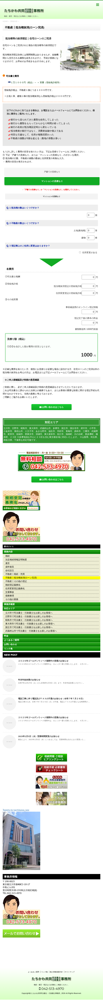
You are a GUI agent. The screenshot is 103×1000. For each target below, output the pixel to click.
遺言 (7, 563)
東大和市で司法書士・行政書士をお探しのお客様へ (30, 624)
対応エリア (9, 608)
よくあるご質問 (11, 640)
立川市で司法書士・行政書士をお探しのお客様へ (29, 613)
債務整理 (9, 596)
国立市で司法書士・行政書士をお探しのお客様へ (29, 627)
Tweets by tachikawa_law (16, 810)
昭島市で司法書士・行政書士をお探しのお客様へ (29, 620)
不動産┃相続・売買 (15, 574)
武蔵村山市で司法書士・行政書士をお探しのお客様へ (31, 631)
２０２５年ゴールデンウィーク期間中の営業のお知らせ (43, 717)
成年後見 (9, 567)
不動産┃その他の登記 (16, 581)
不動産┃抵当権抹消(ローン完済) (21, 578)
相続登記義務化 (12, 585)
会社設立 (9, 570)
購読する (9, 546)
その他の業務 (11, 599)
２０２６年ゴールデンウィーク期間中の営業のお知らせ (43, 661)
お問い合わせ (10, 644)
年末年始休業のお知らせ (29, 679)
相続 (7, 556)
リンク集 (8, 649)
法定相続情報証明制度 (16, 559)
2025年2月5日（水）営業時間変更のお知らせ (38, 736)
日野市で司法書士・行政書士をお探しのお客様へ (29, 616)
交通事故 (9, 592)
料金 (6, 636)
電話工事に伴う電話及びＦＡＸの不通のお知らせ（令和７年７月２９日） (51, 698)
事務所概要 (9, 604)
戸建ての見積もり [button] (52, 171)
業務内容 (13, 21)
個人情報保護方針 (56, 946)
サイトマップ (70, 946)
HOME (5, 21)
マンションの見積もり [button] (52, 181)
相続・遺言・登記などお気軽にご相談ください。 (51, 959)
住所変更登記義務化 (15, 588)
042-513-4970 (51, 963)
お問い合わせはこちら (51, 407)
